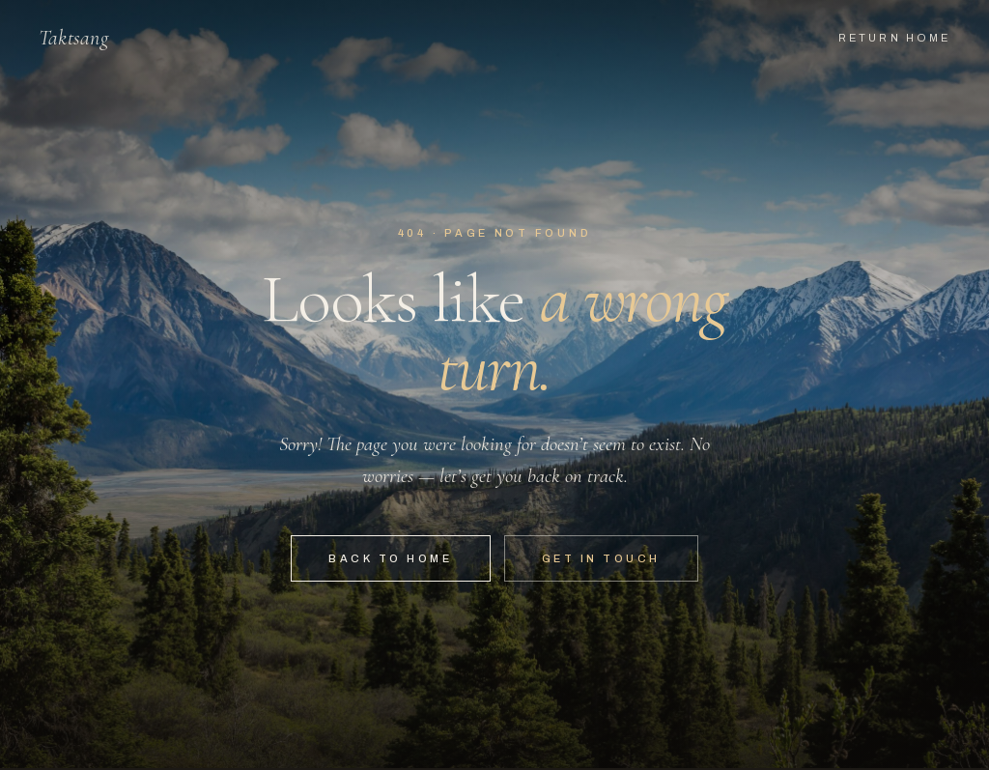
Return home (894, 37)
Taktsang (73, 37)
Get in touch (601, 558)
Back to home (390, 558)
